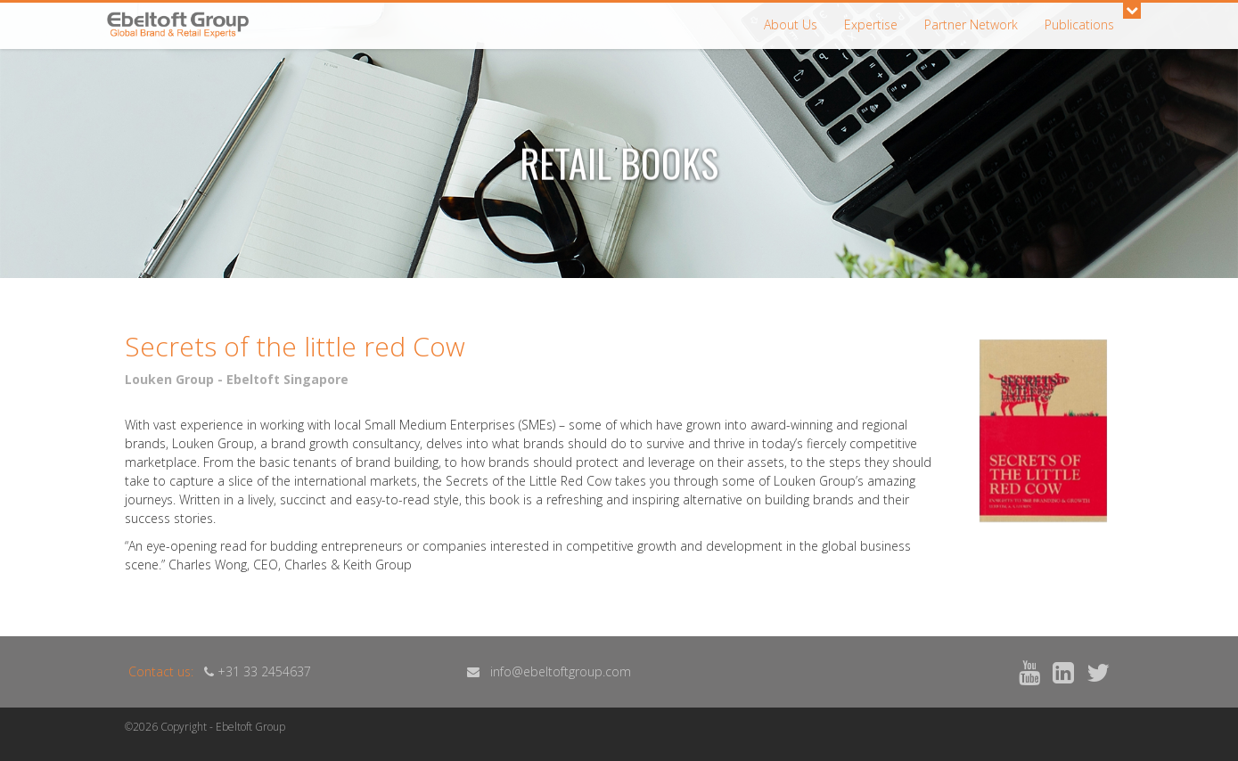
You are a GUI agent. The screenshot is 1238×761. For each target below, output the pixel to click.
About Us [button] (790, 24)
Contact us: (160, 671)
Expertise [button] (871, 24)
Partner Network (971, 24)
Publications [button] (1079, 24)
